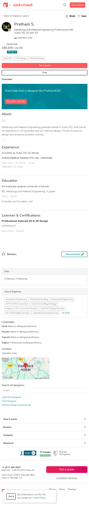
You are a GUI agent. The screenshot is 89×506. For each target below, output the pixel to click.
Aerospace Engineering (16, 299)
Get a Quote (78, 5)
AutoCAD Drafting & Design (44, 304)
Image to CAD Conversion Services (21, 309)
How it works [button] (44, 419)
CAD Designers (9, 401)
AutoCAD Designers (11, 397)
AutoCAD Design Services (52, 309)
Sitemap (72, 489)
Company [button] (44, 435)
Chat (44, 72)
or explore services (66, 478)
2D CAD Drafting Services (17, 313)
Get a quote (44, 65)
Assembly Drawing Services (45, 313)
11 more (66, 313)
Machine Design (37, 58)
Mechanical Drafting (39, 299)
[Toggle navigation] (7, 5)
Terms (62, 489)
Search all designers (13, 385)
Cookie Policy (38, 498)
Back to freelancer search (15, 16)
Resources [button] (44, 443)
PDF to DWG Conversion (17, 304)
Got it (11, 496)
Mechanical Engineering (62, 299)
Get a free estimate (16, 101)
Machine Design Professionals (16, 405)
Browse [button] (44, 427)
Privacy (52, 489)
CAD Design (20, 58)
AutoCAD (7, 58)
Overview (7, 79)
